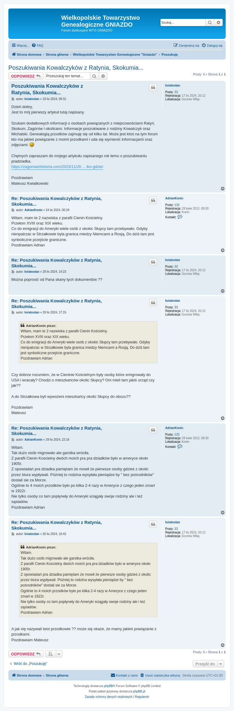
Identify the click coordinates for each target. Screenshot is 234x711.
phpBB (108, 686)
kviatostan (172, 85)
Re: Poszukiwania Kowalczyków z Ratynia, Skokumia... (56, 201)
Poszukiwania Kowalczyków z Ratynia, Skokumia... (75, 67)
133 (177, 205)
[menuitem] (37, 45)
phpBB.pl (139, 691)
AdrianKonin (174, 198)
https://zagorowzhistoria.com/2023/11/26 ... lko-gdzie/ (57, 166)
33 (176, 92)
